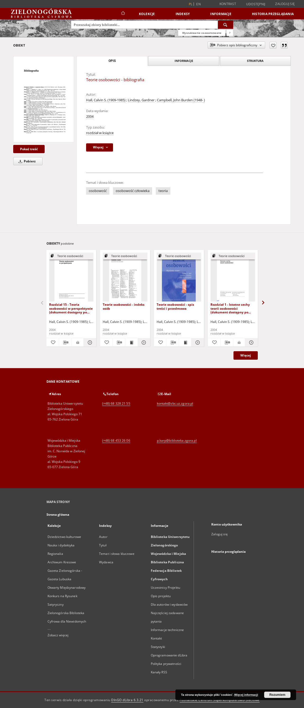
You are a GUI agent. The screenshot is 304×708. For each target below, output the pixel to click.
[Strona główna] (123, 14)
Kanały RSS (159, 672)
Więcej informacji (246, 694)
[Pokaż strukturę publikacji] (71, 256)
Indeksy (183, 14)
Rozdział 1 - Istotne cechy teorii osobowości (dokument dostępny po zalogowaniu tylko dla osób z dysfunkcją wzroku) (232, 308)
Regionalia (55, 553)
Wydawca (106, 562)
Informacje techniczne (167, 630)
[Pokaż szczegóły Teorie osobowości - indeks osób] (143, 342)
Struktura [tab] (255, 61)
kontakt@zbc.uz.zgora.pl (175, 403)
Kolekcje (147, 14)
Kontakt (156, 638)
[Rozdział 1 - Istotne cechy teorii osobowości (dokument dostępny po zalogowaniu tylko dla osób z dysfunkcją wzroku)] (233, 277)
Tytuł (102, 545)
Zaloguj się (285, 4)
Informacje (220, 14)
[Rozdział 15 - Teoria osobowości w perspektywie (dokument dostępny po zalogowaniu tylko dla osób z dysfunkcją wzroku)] (71, 277)
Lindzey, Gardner (141, 100)
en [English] (198, 4)
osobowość (98, 191)
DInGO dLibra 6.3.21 (127, 700)
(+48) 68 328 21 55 (116, 403)
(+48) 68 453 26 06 (116, 440)
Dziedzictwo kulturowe (64, 537)
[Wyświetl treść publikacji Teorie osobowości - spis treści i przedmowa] (185, 342)
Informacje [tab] (184, 61)
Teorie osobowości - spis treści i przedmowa (175, 306)
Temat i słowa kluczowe (116, 553)
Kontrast (227, 4)
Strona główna (57, 514)
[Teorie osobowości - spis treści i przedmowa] (179, 277)
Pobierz (26, 161)
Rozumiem (277, 695)
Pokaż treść (29, 149)
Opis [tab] (112, 61)
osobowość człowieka (132, 191)
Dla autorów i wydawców (169, 604)
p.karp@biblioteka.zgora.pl (177, 440)
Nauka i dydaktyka (61, 545)
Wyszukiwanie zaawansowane (201, 33)
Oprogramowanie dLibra (169, 655)
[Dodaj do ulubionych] (273, 45)
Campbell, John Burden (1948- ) (181, 100)
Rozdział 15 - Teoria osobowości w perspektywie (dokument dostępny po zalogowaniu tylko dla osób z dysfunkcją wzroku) (71, 308)
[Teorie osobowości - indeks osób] (125, 277)
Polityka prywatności (166, 663)
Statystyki (158, 647)
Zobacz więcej (58, 635)
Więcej (245, 355)
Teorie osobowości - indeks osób (123, 306)
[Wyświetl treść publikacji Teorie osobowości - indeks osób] (131, 342)
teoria (163, 191)
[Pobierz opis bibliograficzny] (65, 342)
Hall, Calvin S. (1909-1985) (105, 100)
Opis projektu (161, 596)
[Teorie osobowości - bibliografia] (43, 99)
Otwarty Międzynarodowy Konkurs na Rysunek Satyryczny (67, 596)
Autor (103, 537)
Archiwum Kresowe (62, 562)
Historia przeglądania (273, 14)
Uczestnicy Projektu (165, 587)
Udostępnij (255, 4)
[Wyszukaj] (225, 24)
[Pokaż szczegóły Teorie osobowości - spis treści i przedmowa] (197, 342)
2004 (89, 116)
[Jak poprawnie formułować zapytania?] (229, 33)
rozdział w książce (100, 133)
